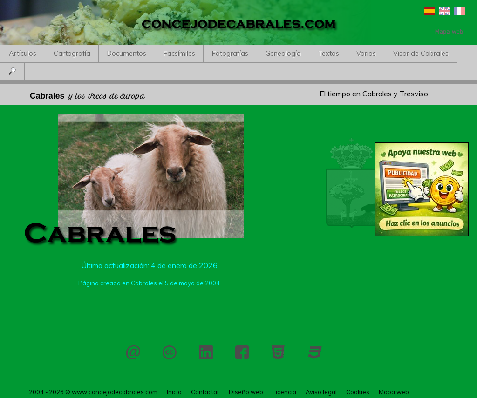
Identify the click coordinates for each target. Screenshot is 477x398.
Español (429, 11)
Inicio (174, 392)
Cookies (357, 392)
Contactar (133, 352)
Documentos (126, 53)
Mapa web (394, 392)
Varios (366, 53)
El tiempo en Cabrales (356, 93)
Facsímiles (179, 53)
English (444, 11)
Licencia (170, 352)
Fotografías (230, 53)
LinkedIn (206, 352)
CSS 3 (315, 352)
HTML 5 (279, 352)
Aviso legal (321, 392)
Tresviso (414, 93)
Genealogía (283, 53)
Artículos (22, 53)
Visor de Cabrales (421, 53)
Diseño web (246, 392)
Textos (328, 53)
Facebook (242, 352)
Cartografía (72, 53)
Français (459, 11)
